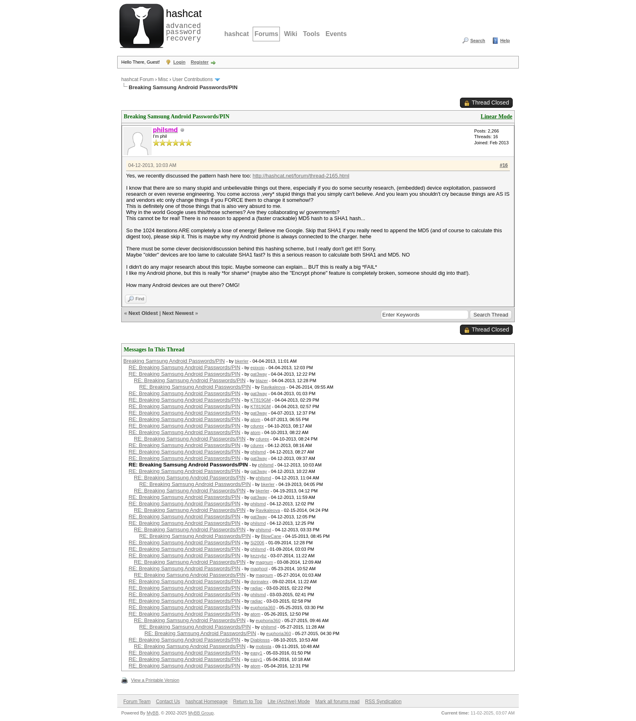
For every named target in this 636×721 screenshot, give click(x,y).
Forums (266, 33)
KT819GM (260, 400)
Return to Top (247, 701)
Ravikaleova (273, 387)
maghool (258, 568)
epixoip (257, 367)
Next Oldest (143, 313)
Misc (163, 79)
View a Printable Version (155, 680)
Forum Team (136, 701)
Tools (311, 33)
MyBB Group (201, 712)
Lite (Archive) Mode (289, 701)
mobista (263, 646)
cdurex (257, 426)
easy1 (256, 652)
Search (477, 40)
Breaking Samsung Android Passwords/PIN (174, 361)
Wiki (290, 33)
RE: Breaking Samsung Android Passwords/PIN (184, 367)
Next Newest (177, 313)
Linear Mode (496, 116)
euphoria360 (262, 607)
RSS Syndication (383, 701)
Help (505, 40)
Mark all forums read (337, 701)
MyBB (152, 712)
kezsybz (258, 555)
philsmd (258, 451)
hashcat (236, 33)
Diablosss (260, 640)
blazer (262, 380)
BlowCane (271, 536)
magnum (264, 562)
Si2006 (257, 542)
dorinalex (259, 581)
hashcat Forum (137, 79)
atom (255, 419)
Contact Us (168, 701)
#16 (504, 165)
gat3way (258, 374)
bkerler (242, 361)
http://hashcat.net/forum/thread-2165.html (301, 176)
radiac (256, 588)
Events (335, 33)
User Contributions (192, 79)
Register (199, 62)
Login (179, 62)
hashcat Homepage (206, 701)
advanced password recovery (182, 25)
